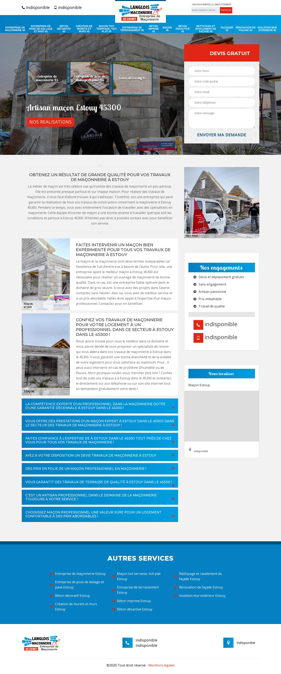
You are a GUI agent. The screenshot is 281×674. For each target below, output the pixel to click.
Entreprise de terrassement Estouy (135, 590)
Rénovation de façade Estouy (198, 587)
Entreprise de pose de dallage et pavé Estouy (77, 584)
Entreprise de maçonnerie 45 (15, 29)
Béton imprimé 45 (153, 29)
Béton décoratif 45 (64, 29)
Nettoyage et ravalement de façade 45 (205, 29)
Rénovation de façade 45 (245, 29)
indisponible (36, 7)
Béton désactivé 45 (183, 29)
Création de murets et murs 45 (84, 29)
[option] (47, 78)
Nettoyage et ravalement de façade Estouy (198, 576)
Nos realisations (50, 122)
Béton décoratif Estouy (70, 595)
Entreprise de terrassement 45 (132, 29)
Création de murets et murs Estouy (73, 606)
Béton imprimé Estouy (131, 601)
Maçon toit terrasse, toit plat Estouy (136, 576)
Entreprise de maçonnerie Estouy (78, 573)
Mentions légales (161, 665)
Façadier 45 (227, 29)
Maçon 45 (167, 29)
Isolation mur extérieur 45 (267, 29)
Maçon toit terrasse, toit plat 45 (106, 29)
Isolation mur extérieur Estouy (200, 595)
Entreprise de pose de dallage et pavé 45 (41, 29)
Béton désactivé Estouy (132, 609)
